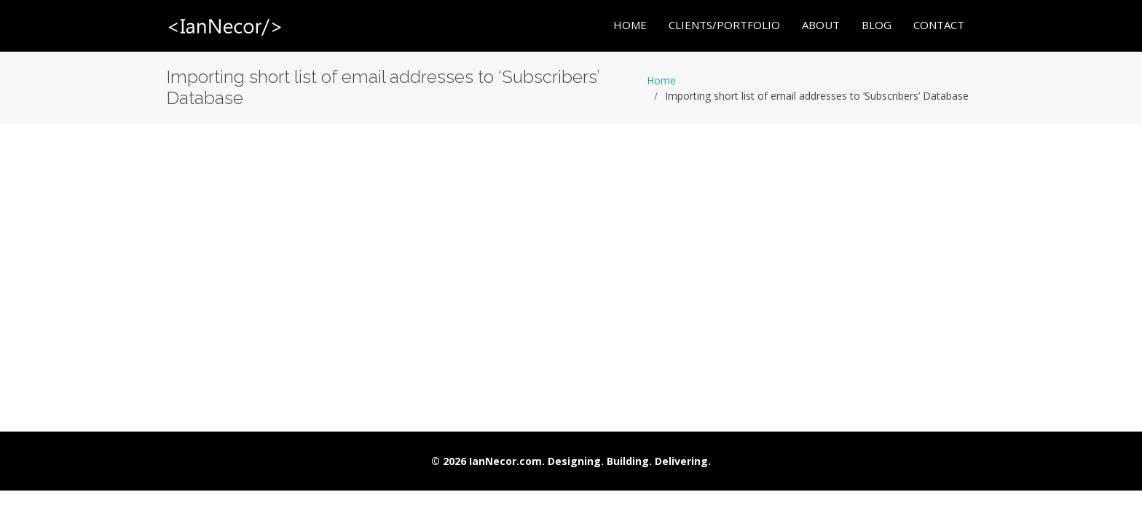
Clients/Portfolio (724, 25)
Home (630, 25)
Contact (938, 25)
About (821, 25)
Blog (876, 25)
